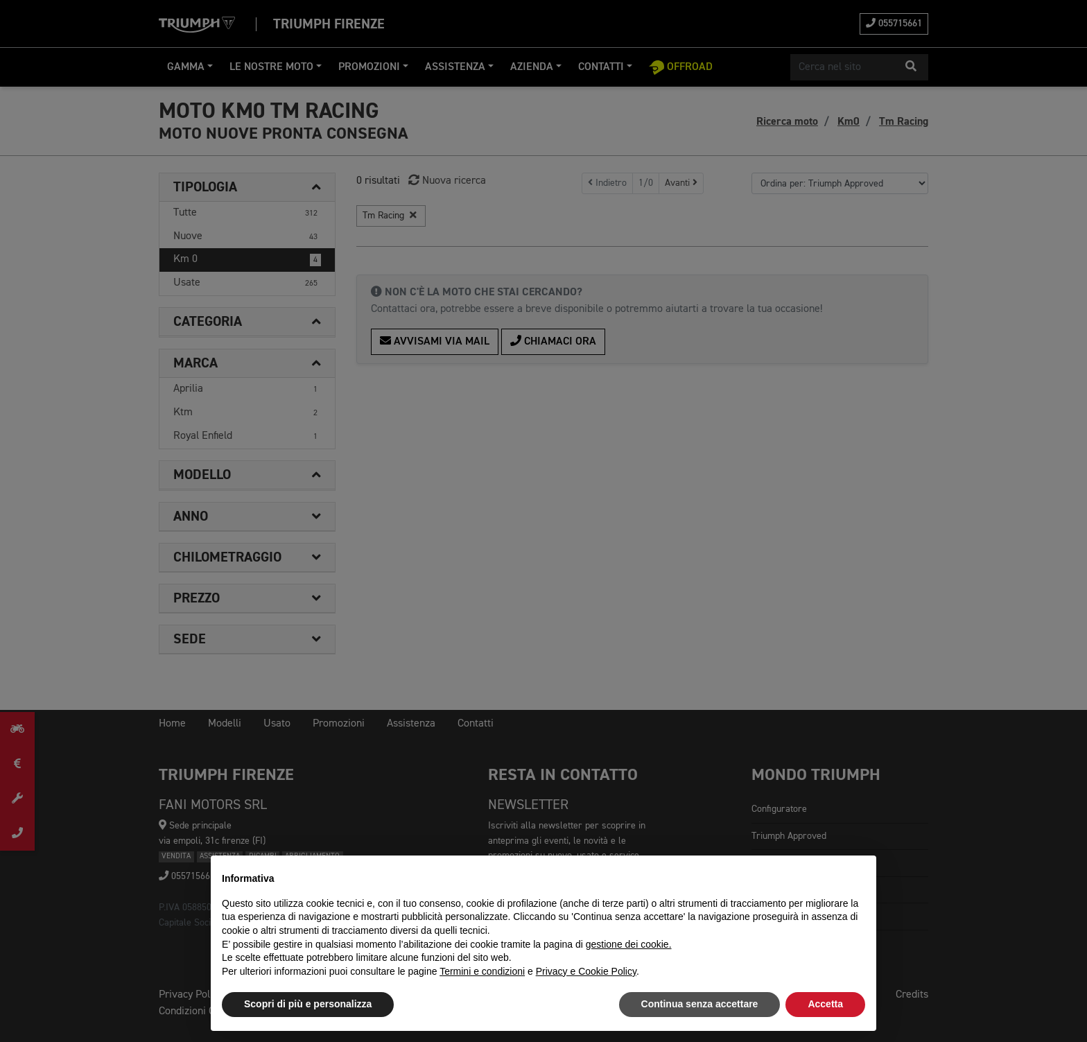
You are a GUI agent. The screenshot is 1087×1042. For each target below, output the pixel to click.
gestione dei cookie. (629, 944)
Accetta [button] (825, 1003)
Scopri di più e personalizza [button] (308, 1003)
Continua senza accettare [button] (699, 1003)
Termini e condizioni (482, 971)
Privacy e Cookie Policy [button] (586, 971)
